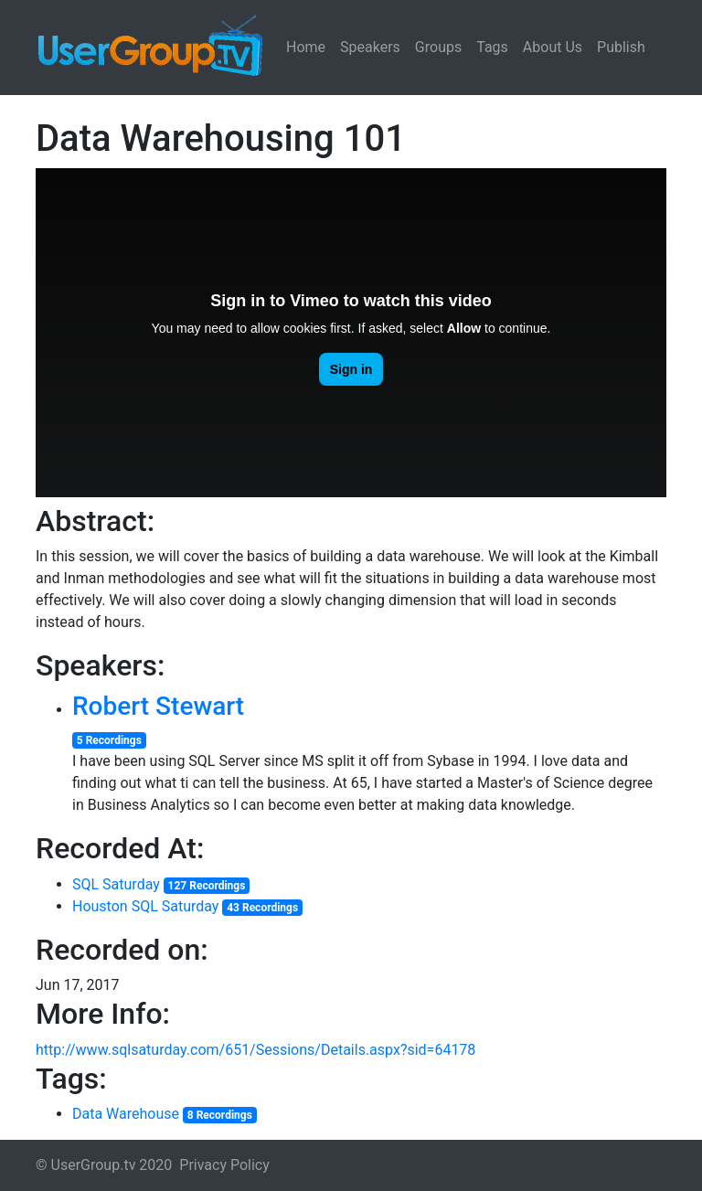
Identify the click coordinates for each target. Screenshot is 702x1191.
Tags (492, 47)
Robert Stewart (158, 706)
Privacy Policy (224, 1165)
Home (305, 47)
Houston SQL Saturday (145, 906)
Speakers (370, 47)
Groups (438, 47)
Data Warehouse (125, 1113)
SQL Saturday (116, 884)
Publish (621, 47)
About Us (552, 47)
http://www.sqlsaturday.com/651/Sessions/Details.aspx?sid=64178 (255, 1049)
